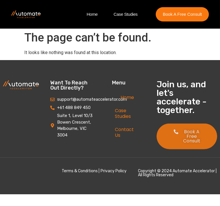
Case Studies (126, 14)
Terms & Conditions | (80, 171)
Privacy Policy (114, 171)
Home (92, 14)
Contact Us (124, 132)
